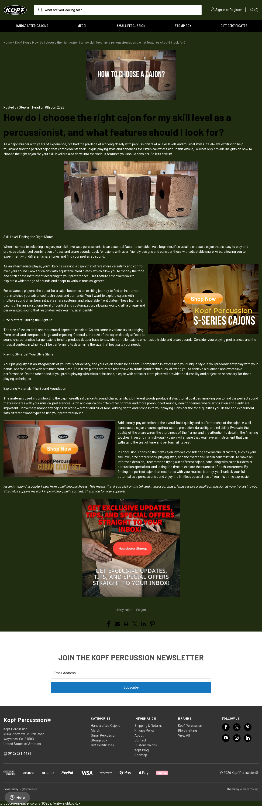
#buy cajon (124, 610)
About (139, 735)
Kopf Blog (141, 750)
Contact (140, 740)
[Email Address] (131, 673)
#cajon (141, 610)
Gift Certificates (102, 745)
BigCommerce (28, 789)
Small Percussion (131, 26)
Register (236, 10)
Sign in (220, 10)
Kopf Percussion (190, 725)
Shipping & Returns (148, 725)
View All (184, 735)
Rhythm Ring (187, 730)
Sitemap (140, 755)
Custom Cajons (145, 745)
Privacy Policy (144, 730)
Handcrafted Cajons (31, 26)
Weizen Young (249, 789)
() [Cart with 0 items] (254, 9)
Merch (82, 26)
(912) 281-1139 (19, 753)
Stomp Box (183, 26)
